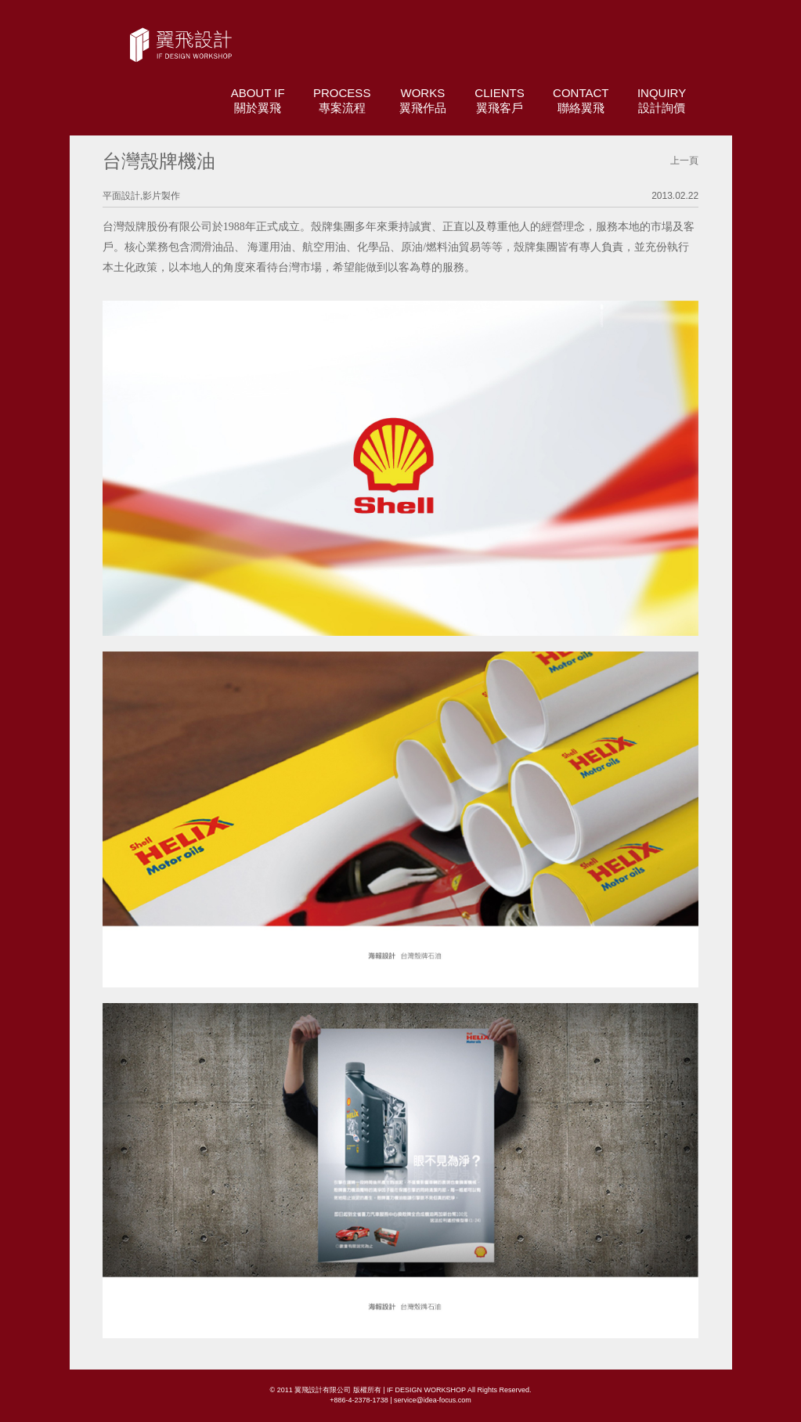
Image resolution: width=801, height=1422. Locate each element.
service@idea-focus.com (432, 1400)
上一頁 (684, 160)
